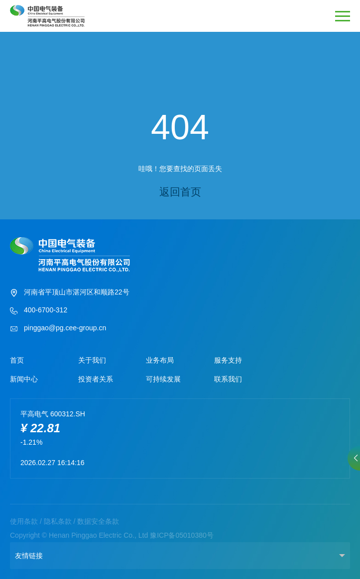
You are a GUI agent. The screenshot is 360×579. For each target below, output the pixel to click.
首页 (17, 360)
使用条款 (24, 521)
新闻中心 (24, 379)
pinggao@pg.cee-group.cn (58, 329)
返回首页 (180, 191)
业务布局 (160, 360)
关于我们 (92, 360)
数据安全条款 (98, 521)
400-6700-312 (38, 311)
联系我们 (228, 379)
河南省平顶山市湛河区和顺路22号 (69, 293)
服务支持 (228, 360)
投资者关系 (95, 379)
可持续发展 (163, 379)
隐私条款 (58, 521)
